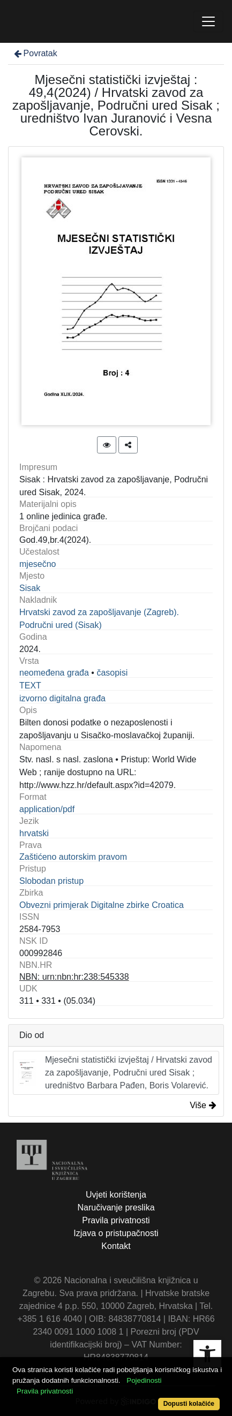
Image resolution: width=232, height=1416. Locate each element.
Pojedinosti (143, 1380)
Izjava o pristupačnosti (115, 1233)
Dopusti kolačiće (188, 1403)
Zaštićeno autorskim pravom (73, 856)
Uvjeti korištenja (116, 1194)
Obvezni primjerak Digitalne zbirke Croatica (101, 905)
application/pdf (46, 809)
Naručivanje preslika (115, 1207)
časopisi (112, 672)
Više (203, 1105)
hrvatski (34, 833)
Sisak (29, 588)
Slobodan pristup (51, 880)
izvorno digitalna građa (62, 698)
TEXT (30, 685)
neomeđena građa (54, 672)
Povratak (34, 53)
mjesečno (37, 564)
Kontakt (115, 1246)
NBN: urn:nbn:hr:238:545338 (74, 976)
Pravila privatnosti (115, 1220)
